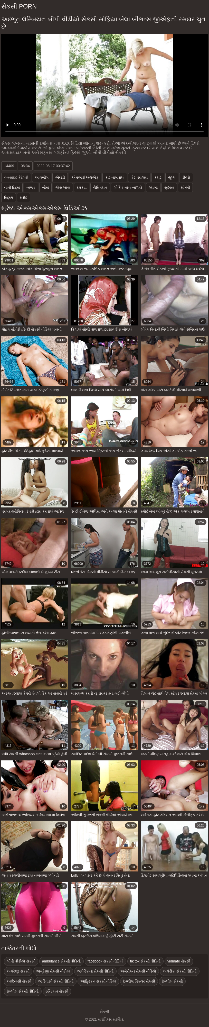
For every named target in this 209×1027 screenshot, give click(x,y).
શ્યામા (153, 187)
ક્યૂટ (158, 177)
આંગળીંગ (42, 177)
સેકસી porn (19, 6)
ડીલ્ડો (186, 177)
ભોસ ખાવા (62, 187)
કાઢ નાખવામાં (114, 177)
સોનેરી (185, 187)
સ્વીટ (23, 197)
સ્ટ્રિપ (8, 197)
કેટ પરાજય (139, 177)
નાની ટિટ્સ (12, 187)
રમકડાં (82, 187)
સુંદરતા (169, 187)
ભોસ (45, 187)
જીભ (171, 177)
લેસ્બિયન (100, 187)
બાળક (30, 187)
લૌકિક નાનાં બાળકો (128, 187)
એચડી (60, 177)
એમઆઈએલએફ (85, 177)
